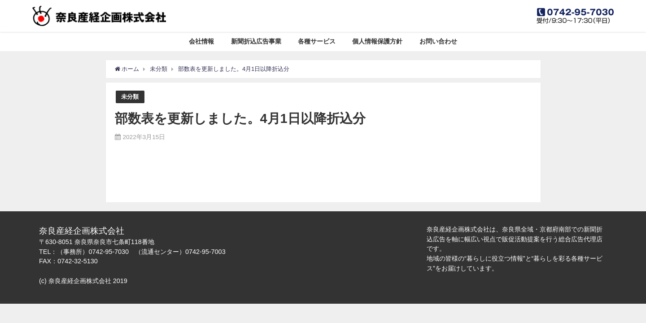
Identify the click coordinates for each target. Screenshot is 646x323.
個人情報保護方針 (377, 41)
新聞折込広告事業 (256, 41)
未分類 (130, 97)
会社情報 (201, 41)
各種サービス (317, 41)
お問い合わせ (438, 41)
